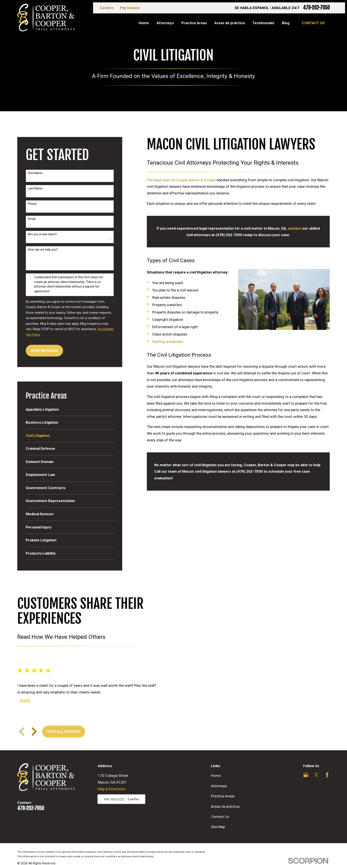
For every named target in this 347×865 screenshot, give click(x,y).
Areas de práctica (225, 806)
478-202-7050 (316, 7)
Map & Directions (111, 789)
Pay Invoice (130, 8)
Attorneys (219, 786)
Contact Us (313, 23)
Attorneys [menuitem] (165, 23)
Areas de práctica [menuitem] (229, 23)
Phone (32, 203)
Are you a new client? (42, 234)
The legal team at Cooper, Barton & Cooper (181, 180)
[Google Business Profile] (305, 775)
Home (216, 775)
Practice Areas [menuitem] (194, 23)
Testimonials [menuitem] (263, 23)
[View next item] (33, 731)
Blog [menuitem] (285, 23)
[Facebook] (327, 775)
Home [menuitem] (144, 23)
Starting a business (167, 341)
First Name (35, 173)
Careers (107, 8)
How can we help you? (43, 249)
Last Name (35, 188)
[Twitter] (316, 775)
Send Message (44, 350)
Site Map (218, 827)
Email (31, 219)
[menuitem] (70, 409)
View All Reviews (63, 731)
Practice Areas (223, 796)
